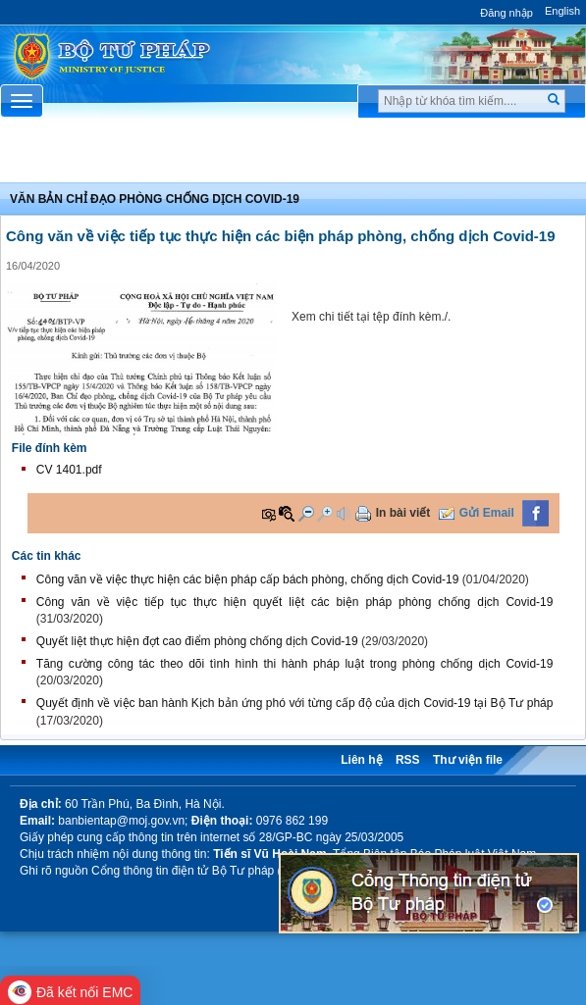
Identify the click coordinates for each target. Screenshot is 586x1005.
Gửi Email (486, 513)
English (562, 11)
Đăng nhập (506, 13)
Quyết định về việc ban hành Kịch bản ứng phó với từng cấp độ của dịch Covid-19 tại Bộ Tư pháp (295, 703)
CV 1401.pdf (69, 470)
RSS (408, 760)
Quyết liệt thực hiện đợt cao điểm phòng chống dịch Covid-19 (197, 641)
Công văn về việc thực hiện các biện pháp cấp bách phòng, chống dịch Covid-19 (247, 579)
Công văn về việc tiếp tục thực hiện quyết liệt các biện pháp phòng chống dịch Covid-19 (295, 602)
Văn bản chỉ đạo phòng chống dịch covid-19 (154, 199)
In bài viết (403, 513)
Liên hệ (361, 760)
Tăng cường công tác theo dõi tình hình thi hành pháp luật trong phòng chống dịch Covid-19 (295, 664)
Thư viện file (468, 760)
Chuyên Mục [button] (293, 156)
